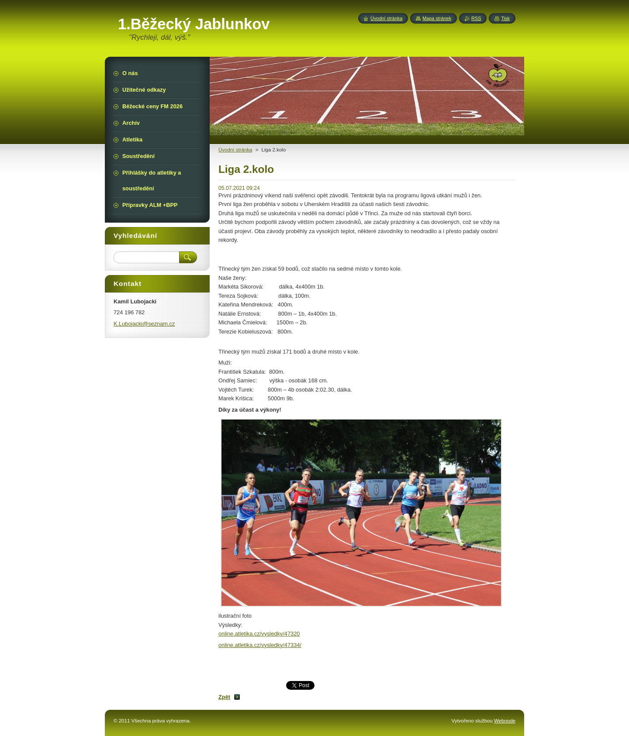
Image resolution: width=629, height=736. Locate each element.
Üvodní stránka (235, 149)
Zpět (224, 697)
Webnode (504, 720)
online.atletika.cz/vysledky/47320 (259, 633)
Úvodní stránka (386, 18)
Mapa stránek (436, 18)
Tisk (505, 18)
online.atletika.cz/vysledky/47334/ (259, 645)
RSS (476, 18)
